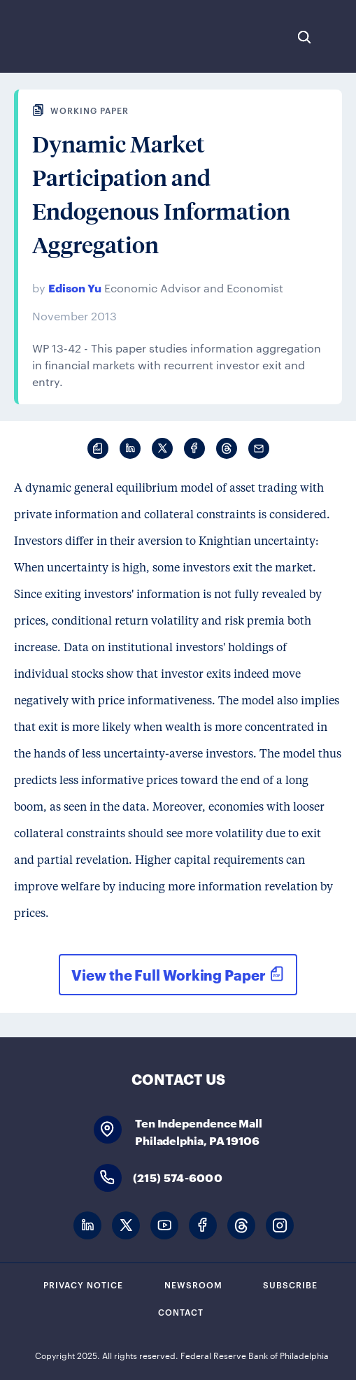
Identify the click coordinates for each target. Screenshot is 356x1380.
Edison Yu (74, 287)
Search (304, 37)
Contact (181, 1311)
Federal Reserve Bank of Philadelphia (57, 36)
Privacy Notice (83, 1284)
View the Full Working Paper (168, 974)
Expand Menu (338, 37)
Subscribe (290, 1284)
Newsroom (193, 1284)
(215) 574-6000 (177, 1177)
